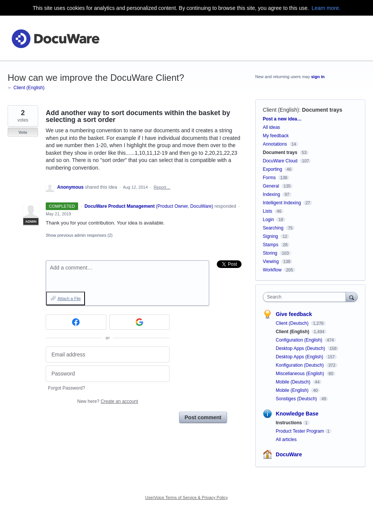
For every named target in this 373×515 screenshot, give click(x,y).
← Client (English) (26, 87)
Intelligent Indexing (282, 202)
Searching (273, 228)
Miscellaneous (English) (300, 373)
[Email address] (108, 355)
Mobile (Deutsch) (294, 382)
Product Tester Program (300, 431)
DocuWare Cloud (280, 161)
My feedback (276, 135)
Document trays (322, 110)
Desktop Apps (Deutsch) (301, 348)
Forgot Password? (66, 388)
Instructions (289, 422)
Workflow (272, 270)
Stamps (271, 244)
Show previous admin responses (79, 235)
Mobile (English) (293, 390)
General (271, 186)
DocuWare (289, 454)
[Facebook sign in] (76, 322)
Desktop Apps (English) (300, 356)
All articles (286, 439)
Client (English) (281, 110)
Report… (162, 187)
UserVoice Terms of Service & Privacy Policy (186, 497)
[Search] (352, 297)
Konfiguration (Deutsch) (300, 365)
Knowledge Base (297, 414)
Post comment (203, 417)
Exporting (272, 169)
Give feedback (294, 314)
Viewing (271, 261)
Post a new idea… (282, 119)
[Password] (108, 374)
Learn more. (326, 8)
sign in (318, 76)
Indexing (271, 194)
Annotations (275, 144)
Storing (270, 253)
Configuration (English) (299, 340)
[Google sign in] (139, 322)
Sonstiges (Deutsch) (297, 398)
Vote (22, 132)
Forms (269, 177)
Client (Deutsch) (293, 323)
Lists (267, 211)
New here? (107, 401)
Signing (270, 236)
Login (268, 219)
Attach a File (69, 298)
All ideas (271, 127)
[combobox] (306, 297)
